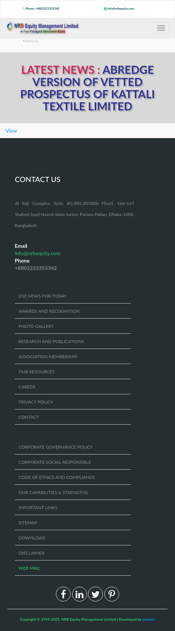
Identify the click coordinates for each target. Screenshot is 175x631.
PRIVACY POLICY (35, 402)
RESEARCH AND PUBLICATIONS (51, 341)
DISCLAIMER (31, 553)
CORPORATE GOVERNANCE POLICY (55, 447)
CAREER (26, 387)
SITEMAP (27, 522)
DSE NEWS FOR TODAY (42, 296)
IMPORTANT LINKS (37, 507)
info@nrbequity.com (119, 8)
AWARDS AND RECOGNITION (49, 311)
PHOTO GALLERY (36, 326)
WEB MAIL (29, 568)
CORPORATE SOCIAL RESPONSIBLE (54, 462)
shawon (148, 619)
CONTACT (28, 417)
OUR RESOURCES (36, 371)
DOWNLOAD (32, 538)
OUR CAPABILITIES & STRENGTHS (53, 492)
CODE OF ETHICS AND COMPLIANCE (56, 477)
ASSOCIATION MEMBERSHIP (47, 356)
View (11, 130)
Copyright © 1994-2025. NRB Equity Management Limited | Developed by (87, 619)
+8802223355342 (36, 268)
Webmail (30, 41)
